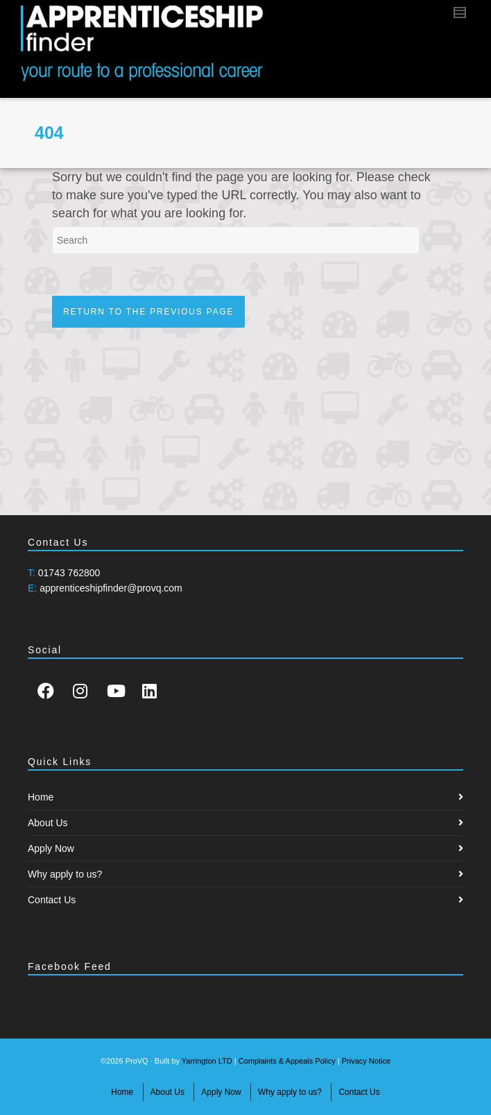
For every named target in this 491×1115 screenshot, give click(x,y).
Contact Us (52, 899)
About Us (48, 822)
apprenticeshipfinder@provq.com (111, 588)
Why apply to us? (65, 874)
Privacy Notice (366, 1061)
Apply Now (51, 848)
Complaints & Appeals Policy (287, 1061)
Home (40, 797)
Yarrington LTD (207, 1061)
